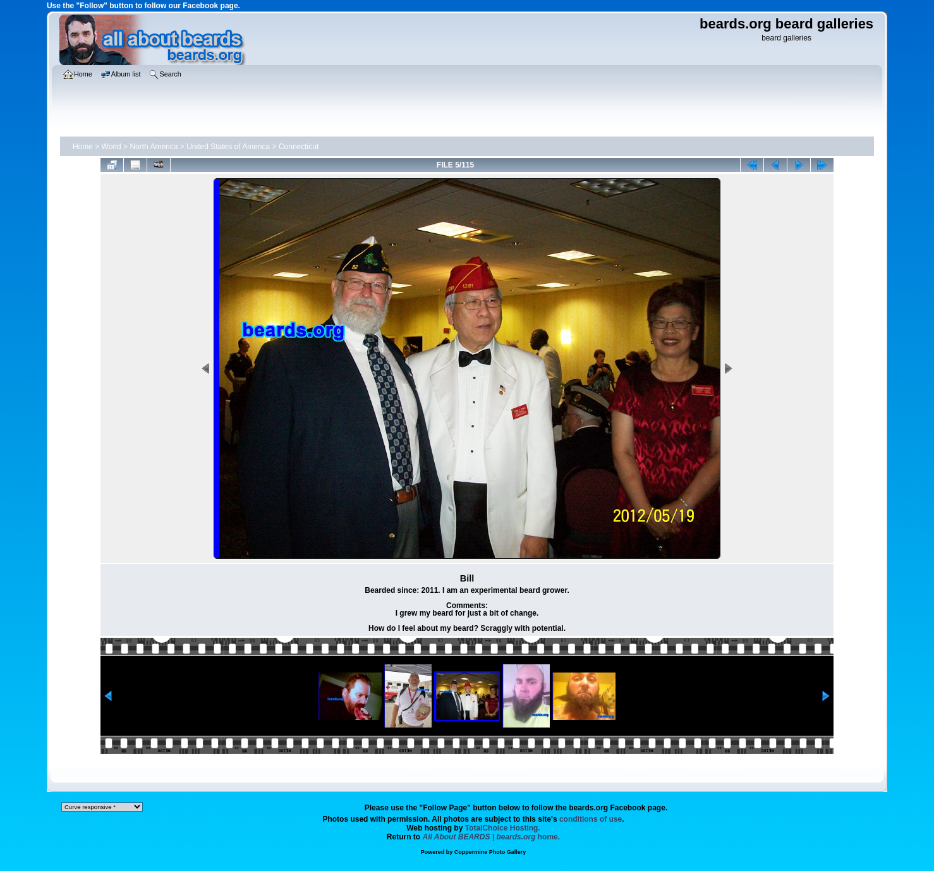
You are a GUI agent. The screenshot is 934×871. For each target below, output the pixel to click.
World (111, 146)
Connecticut (298, 146)
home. (492, 836)
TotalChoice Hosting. (502, 828)
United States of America (228, 146)
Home (83, 146)
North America (154, 146)
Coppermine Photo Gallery (490, 852)
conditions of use (590, 819)
